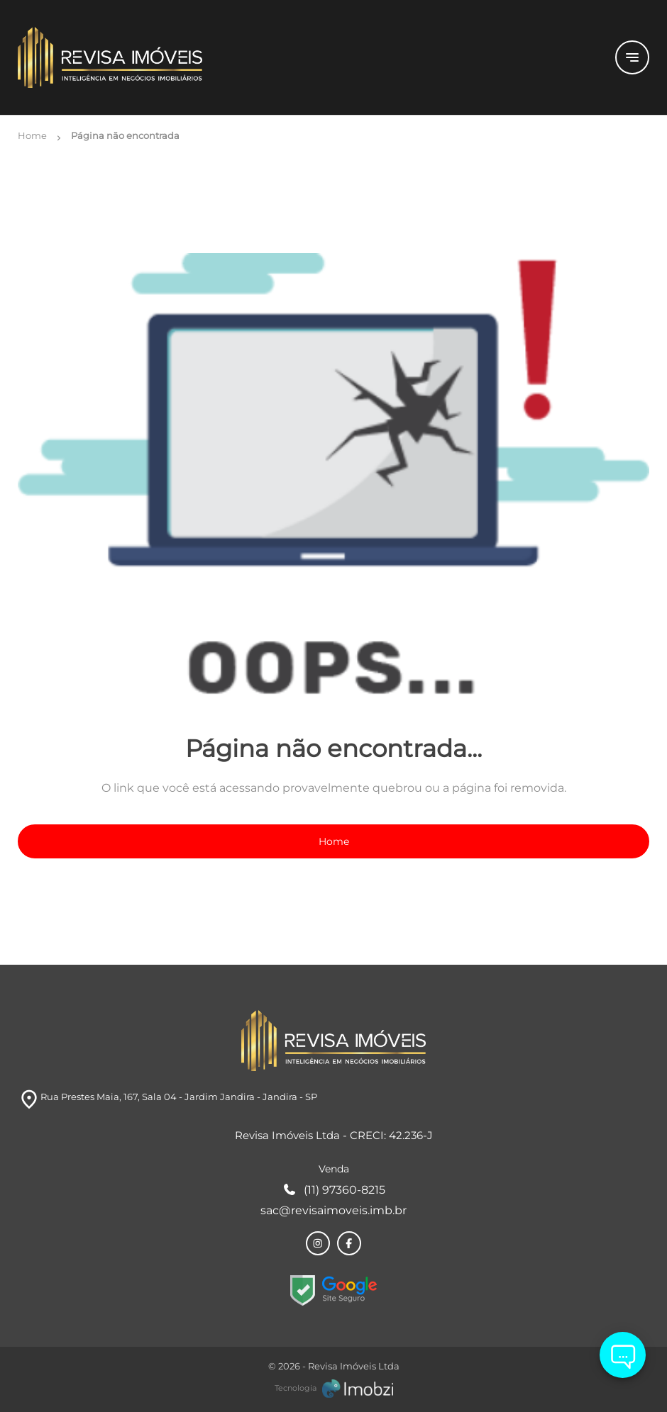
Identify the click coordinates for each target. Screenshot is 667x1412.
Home (334, 841)
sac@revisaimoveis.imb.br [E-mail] (333, 1210)
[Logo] (308, 57)
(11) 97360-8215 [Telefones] (333, 1190)
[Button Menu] (632, 57)
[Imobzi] (334, 1388)
